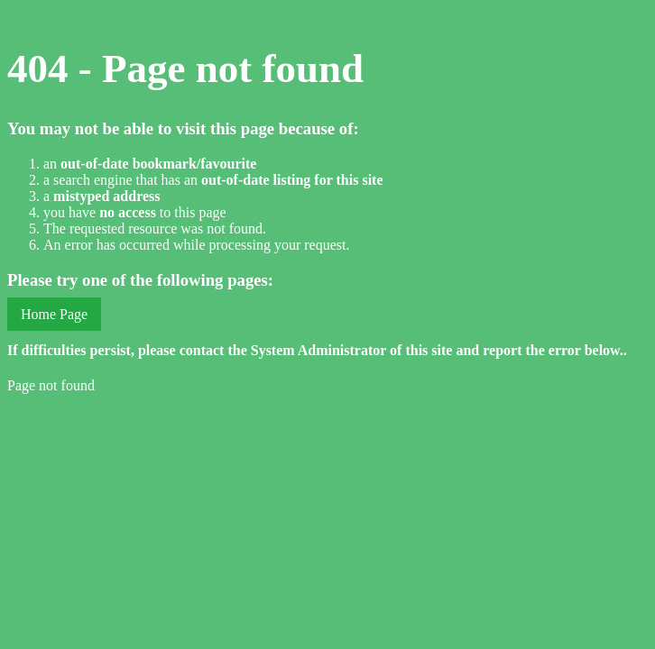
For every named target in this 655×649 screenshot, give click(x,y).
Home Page (54, 314)
